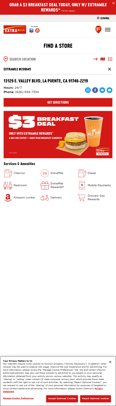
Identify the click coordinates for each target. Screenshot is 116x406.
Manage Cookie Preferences (18, 398)
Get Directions (58, 102)
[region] (58, 381)
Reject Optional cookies (95, 399)
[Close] (110, 362)
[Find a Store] (98, 29)
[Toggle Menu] (108, 29)
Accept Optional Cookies (62, 399)
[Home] (22, 29)
